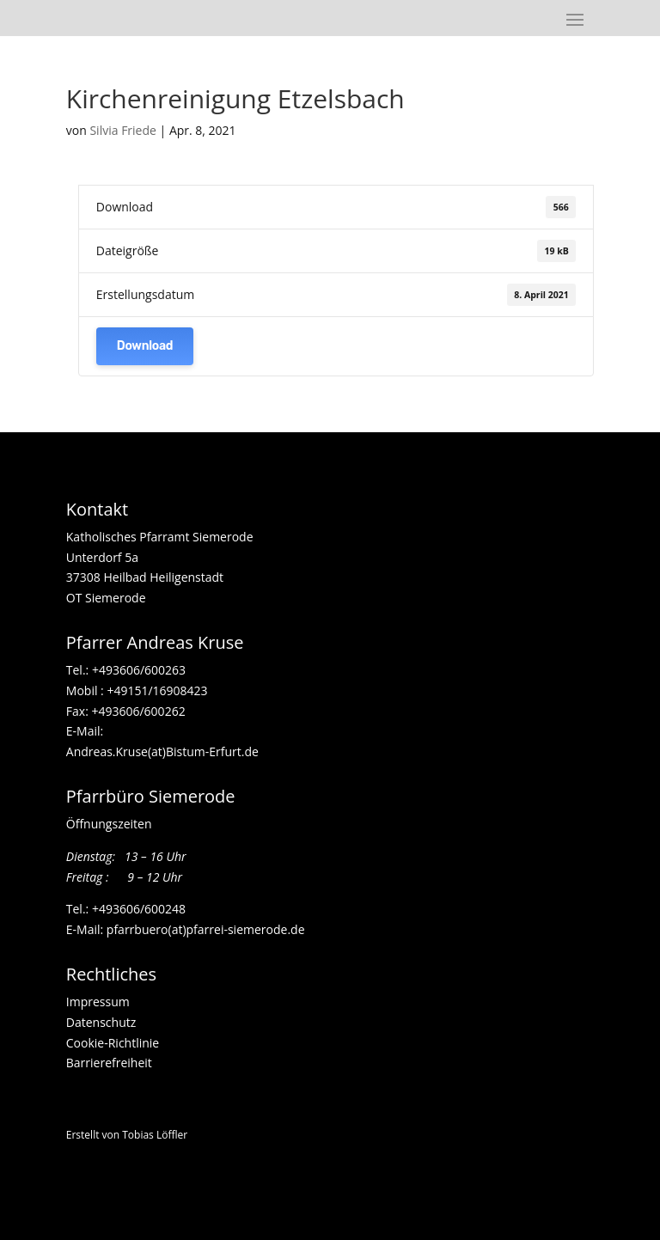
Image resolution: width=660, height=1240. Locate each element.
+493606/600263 (139, 670)
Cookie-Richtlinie (112, 1043)
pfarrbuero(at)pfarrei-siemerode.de (206, 929)
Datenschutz (101, 1022)
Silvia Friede (122, 130)
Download (145, 346)
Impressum (98, 1001)
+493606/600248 (139, 909)
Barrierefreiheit (109, 1062)
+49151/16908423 (157, 690)
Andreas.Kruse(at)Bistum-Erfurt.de (162, 751)
